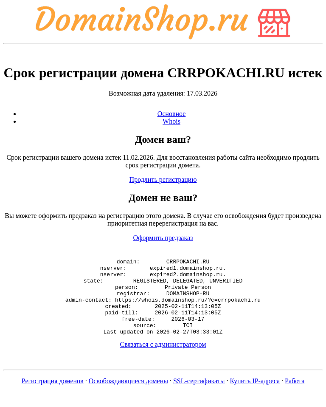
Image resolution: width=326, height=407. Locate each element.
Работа (294, 396)
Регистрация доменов (53, 396)
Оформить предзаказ (163, 237)
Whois (171, 121)
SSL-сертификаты (199, 396)
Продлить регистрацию (163, 179)
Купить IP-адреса (255, 396)
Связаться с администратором (163, 359)
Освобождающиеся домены (128, 396)
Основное (171, 113)
